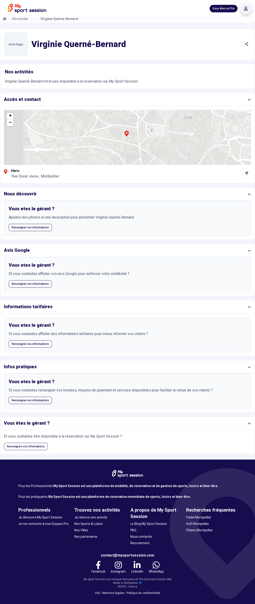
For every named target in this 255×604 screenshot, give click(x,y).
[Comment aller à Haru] (246, 173)
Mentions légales (113, 593)
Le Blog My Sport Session (148, 524)
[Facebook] (98, 568)
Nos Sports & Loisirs (88, 524)
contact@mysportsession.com (127, 555)
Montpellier (20, 19)
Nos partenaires (85, 536)
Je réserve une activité (90, 517)
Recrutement (140, 543)
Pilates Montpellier (199, 530)
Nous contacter (141, 536)
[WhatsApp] (156, 568)
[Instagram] (118, 568)
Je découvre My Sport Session (40, 517)
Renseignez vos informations (26, 446)
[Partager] (246, 44)
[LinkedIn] (137, 568)
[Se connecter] (245, 8)
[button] (10, 116)
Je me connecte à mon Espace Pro (43, 524)
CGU (97, 593)
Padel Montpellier (198, 517)
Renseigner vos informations (30, 227)
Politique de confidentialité (143, 593)
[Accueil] (4, 18)
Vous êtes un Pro (224, 8)
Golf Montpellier (197, 524)
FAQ (133, 530)
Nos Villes (81, 530)
